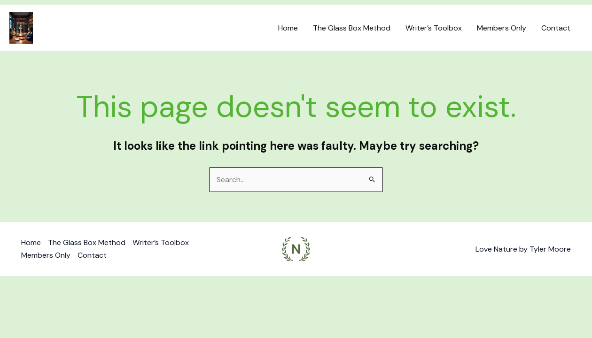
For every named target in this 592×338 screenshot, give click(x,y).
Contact (555, 28)
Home (288, 28)
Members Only (501, 28)
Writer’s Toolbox (433, 28)
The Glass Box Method (351, 28)
